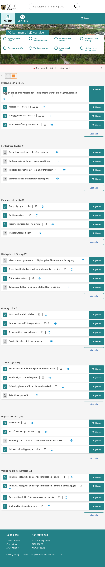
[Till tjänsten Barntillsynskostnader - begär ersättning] (32, 152)
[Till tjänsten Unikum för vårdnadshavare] (28, 506)
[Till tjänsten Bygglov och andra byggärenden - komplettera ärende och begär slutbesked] (44, 94)
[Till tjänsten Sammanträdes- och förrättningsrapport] (32, 179)
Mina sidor (23, 18)
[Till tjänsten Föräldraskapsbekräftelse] (27, 314)
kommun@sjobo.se (41, 540)
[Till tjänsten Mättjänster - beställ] (25, 107)
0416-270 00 (37, 544)
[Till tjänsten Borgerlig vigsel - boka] (25, 206)
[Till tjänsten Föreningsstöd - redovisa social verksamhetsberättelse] (39, 440)
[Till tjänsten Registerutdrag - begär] (23, 233)
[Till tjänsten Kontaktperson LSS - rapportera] (31, 323)
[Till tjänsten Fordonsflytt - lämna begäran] (28, 377)
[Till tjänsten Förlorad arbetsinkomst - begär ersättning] (33, 161)
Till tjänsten (96, 89)
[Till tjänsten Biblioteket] (19, 422)
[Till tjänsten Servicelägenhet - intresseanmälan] (29, 341)
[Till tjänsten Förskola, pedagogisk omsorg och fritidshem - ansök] (40, 477)
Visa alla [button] (94, 133)
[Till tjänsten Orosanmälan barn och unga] (28, 332)
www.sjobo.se (38, 547)
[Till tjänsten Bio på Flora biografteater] (27, 431)
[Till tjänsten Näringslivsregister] (23, 278)
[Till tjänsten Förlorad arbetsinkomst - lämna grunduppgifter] (36, 170)
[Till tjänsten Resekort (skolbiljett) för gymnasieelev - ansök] (36, 497)
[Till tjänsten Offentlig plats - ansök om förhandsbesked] (35, 386)
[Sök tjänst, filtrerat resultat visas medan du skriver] (54, 6)
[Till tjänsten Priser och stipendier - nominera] (30, 224)
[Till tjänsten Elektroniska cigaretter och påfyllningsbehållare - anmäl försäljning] (45, 260)
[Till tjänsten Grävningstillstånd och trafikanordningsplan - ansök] (39, 269)
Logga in (86, 18)
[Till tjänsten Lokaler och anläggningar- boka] (29, 449)
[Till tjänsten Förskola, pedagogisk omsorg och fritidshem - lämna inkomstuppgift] (47, 486)
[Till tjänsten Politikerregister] (22, 215)
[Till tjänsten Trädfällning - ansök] (22, 395)
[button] (76, 6)
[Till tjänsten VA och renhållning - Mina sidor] (29, 124)
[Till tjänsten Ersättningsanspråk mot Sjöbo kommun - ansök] (37, 368)
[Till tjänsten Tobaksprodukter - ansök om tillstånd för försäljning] (38, 287)
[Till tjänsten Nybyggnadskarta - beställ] (28, 115)
